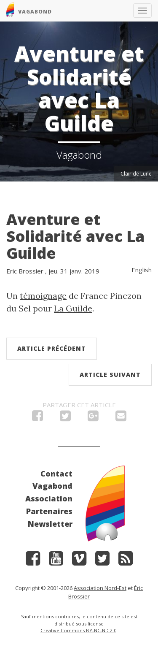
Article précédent (51, 348)
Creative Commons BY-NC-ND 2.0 (78, 630)
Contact (56, 473)
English (141, 269)
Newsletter (50, 524)
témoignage (43, 295)
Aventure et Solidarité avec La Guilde (75, 236)
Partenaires (49, 511)
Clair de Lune (136, 173)
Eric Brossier (24, 271)
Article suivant (110, 375)
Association (48, 498)
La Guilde (73, 308)
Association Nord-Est (100, 588)
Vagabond (52, 486)
